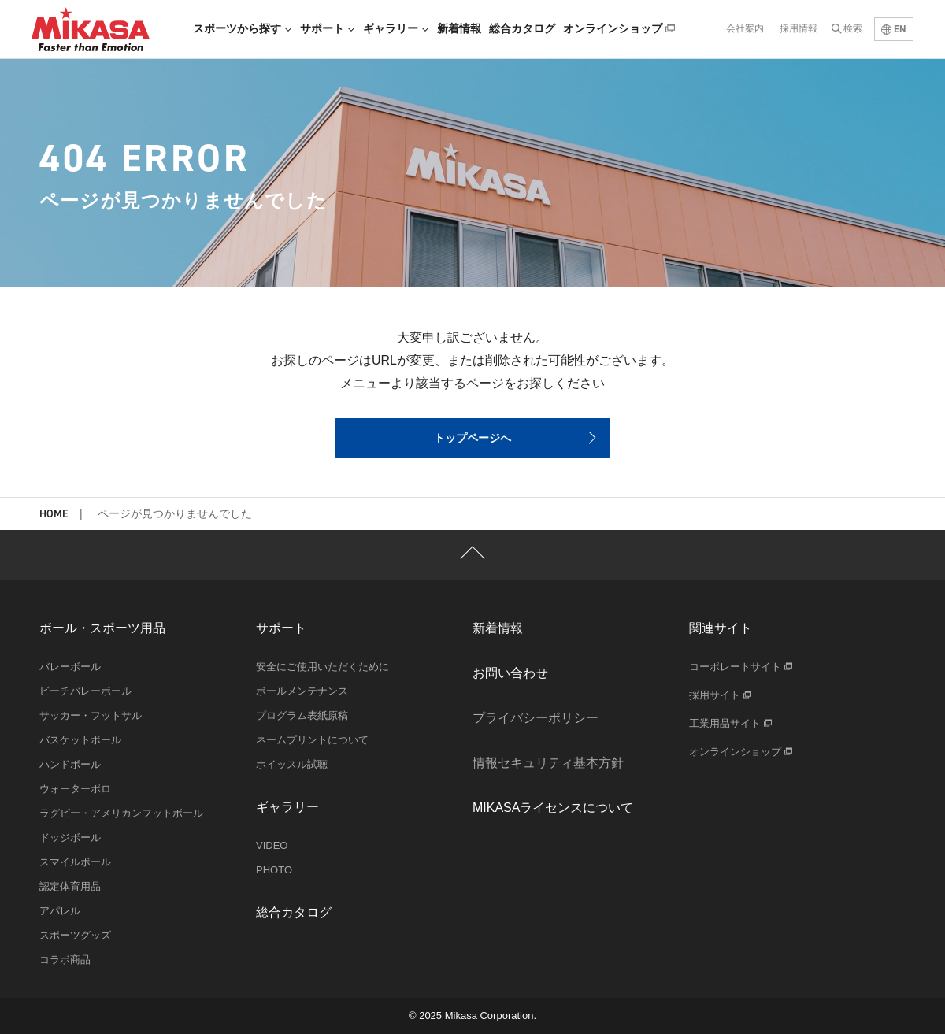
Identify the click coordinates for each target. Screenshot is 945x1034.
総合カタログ (522, 28)
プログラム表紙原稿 (302, 715)
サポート (327, 28)
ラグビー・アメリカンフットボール (121, 813)
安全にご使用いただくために (322, 667)
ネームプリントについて (312, 740)
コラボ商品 (65, 959)
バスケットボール (80, 740)
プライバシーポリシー (535, 718)
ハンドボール (70, 764)
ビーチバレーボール (85, 691)
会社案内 (745, 28)
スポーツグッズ (75, 935)
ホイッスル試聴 (292, 764)
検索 (852, 28)
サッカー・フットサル (90, 715)
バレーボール (70, 667)
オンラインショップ (619, 28)
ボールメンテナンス (302, 691)
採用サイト (720, 695)
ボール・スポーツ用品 (102, 628)
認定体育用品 (70, 886)
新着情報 (459, 28)
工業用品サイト (730, 723)
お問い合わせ (510, 673)
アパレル (59, 911)
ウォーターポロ (75, 789)
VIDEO (271, 845)
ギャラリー (396, 28)
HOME (53, 514)
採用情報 (798, 28)
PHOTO (274, 870)
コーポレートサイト (740, 667)
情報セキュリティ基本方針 (548, 762)
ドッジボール (70, 837)
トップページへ (472, 438)
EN (893, 28)
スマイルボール (75, 862)
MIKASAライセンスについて (552, 807)
